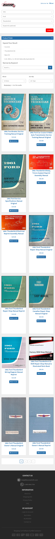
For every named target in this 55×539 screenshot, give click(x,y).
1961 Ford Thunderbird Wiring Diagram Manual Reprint (14, 372)
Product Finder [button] (7, 38)
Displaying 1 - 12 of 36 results (13, 85)
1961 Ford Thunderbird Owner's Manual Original (13, 444)
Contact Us (27, 522)
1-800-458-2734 (29, 484)
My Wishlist (27, 519)
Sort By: (31, 76)
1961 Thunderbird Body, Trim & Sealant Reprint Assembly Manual (41, 173)
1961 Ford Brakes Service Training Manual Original (14, 132)
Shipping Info (27, 497)
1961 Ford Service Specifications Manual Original (13, 201)
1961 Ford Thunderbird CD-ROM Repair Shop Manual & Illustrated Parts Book (41, 363)
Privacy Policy (27, 500)
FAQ (27, 503)
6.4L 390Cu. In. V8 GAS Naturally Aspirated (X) (19, 59)
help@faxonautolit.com (29, 480)
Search (49, 30)
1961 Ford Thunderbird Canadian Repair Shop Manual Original (41, 311)
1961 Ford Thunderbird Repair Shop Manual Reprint (14, 309)
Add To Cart (41, 182)
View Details (14, 141)
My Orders (27, 515)
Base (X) (7, 55)
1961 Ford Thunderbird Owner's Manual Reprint (41, 444)
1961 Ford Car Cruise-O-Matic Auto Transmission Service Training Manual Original (41, 134)
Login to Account (27, 512)
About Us (27, 494)
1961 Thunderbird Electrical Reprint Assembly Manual (13, 232)
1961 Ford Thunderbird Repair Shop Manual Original (41, 248)
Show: (4, 76)
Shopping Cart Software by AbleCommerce (27, 531)
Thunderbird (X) (9, 51)
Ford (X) (7, 47)
